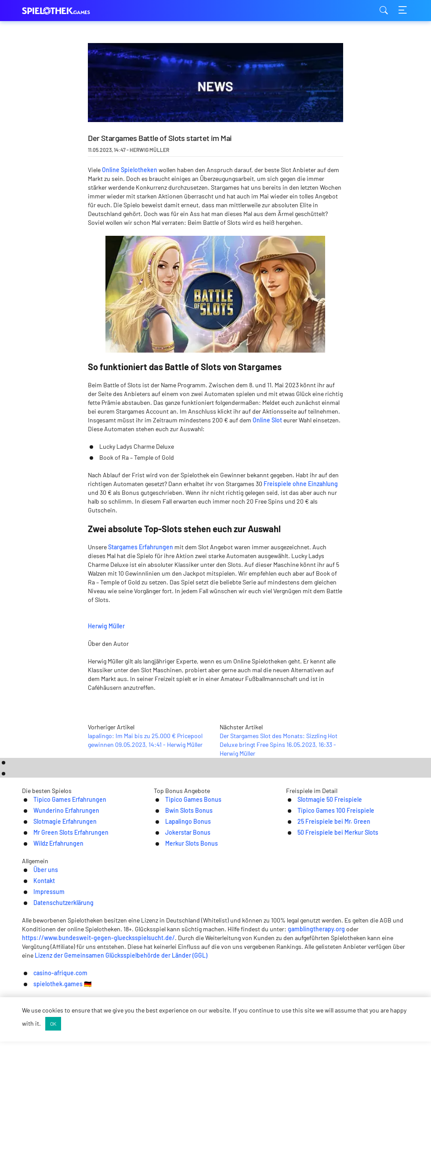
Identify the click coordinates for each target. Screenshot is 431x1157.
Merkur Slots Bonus (178, 992)
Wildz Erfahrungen (33, 992)
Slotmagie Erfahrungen (40, 970)
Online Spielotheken (129, 169)
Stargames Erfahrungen (140, 547)
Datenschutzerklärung (278, 1038)
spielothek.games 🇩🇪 (252, 1143)
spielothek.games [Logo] (66, 10)
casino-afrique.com (176, 1143)
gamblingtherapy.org (277, 1082)
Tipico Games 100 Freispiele (334, 958)
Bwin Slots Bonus (175, 958)
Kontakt (171, 1038)
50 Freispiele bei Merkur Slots (337, 981)
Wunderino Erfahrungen (42, 958)
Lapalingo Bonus (173, 970)
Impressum (213, 1038)
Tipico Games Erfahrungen (45, 947)
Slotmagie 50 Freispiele (328, 947)
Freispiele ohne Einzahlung (301, 483)
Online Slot (267, 420)
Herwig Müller (165, 624)
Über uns (131, 1038)
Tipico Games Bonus (179, 947)
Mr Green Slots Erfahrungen (47, 981)
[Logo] (215, 1056)
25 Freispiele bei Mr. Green (332, 970)
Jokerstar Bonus (173, 981)
